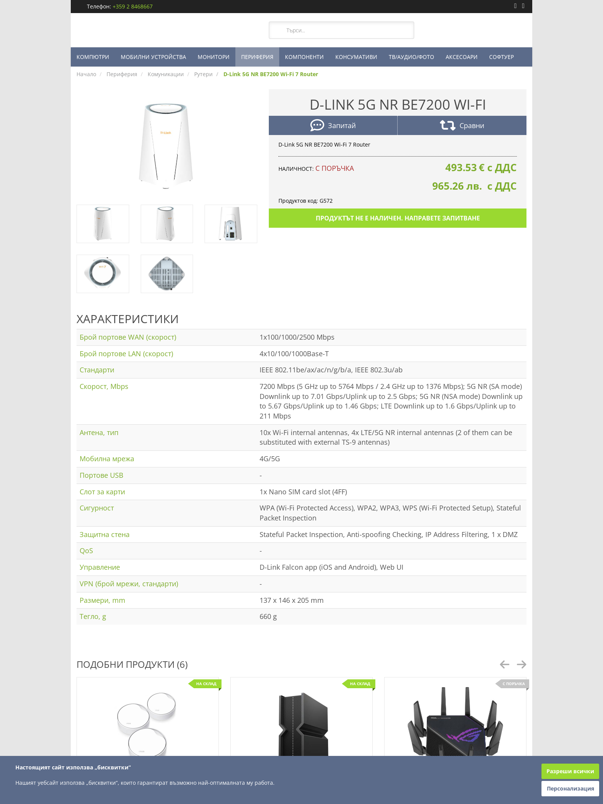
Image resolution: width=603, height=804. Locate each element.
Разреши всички (570, 771)
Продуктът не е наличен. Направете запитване (398, 218)
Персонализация (570, 788)
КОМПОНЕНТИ (304, 56)
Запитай (333, 126)
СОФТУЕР (501, 56)
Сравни (462, 126)
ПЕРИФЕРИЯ (257, 56)
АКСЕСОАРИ (462, 56)
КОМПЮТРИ (93, 56)
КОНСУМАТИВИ (356, 56)
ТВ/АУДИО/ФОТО (411, 56)
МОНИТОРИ (214, 56)
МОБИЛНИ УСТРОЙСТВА (153, 56)
